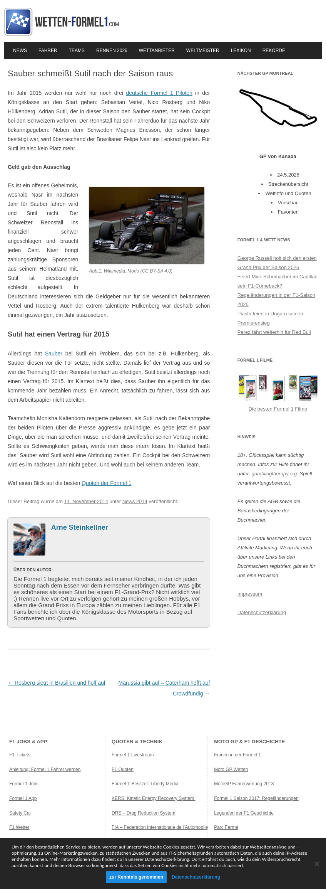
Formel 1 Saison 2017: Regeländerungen (256, 798)
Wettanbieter (157, 50)
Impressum (249, 594)
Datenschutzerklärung (261, 612)
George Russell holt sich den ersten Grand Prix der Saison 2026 (277, 262)
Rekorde (273, 50)
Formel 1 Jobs (23, 783)
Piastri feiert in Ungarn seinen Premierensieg (270, 318)
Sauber (53, 353)
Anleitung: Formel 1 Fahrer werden (44, 769)
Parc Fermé (226, 827)
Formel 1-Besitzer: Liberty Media (145, 783)
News (20, 50)
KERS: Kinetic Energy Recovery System (153, 798)
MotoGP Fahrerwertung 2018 (244, 783)
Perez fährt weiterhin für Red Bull (274, 332)
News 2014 (134, 501)
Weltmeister (202, 50)
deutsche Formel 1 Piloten (159, 93)
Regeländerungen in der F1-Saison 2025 (276, 299)
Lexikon (241, 50)
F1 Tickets (19, 755)
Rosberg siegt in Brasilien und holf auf (56, 683)
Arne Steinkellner (79, 527)
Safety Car (20, 813)
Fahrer (47, 50)
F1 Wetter (19, 827)
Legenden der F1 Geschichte (244, 813)
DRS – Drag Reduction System (143, 813)
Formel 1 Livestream (133, 755)
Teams (77, 50)
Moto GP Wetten (231, 769)
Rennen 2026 (111, 50)
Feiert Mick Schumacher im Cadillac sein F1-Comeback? (277, 281)
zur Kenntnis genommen (136, 877)
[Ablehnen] (316, 863)
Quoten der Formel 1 (106, 483)
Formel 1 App (23, 798)
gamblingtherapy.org (274, 473)
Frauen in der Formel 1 (237, 755)
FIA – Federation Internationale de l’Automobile (160, 827)
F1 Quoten (123, 769)
